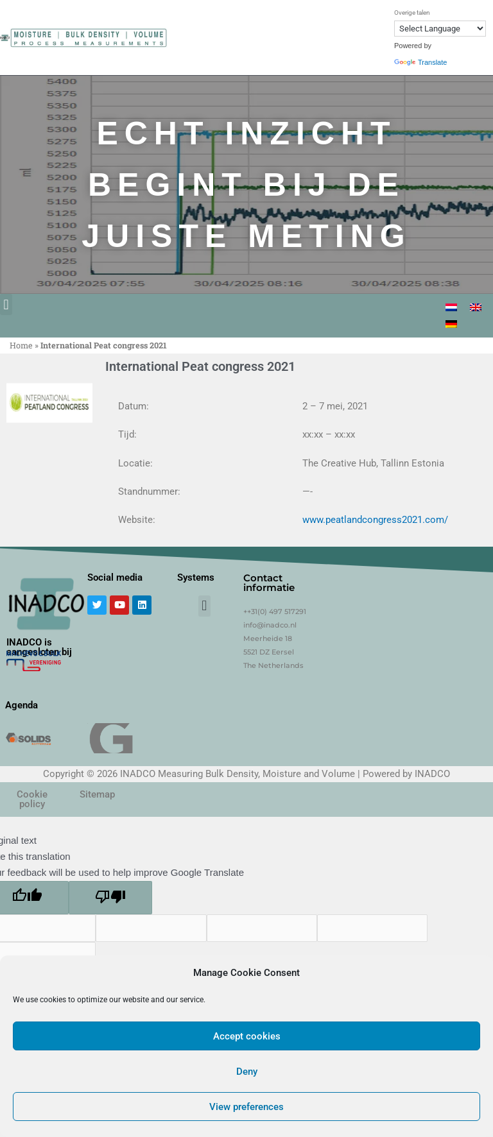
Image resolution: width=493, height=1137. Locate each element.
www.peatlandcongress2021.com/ (375, 520)
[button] (6, 304)
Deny (246, 1071)
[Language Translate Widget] (440, 29)
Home (21, 345)
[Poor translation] (110, 897)
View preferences (246, 1107)
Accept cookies (247, 1036)
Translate (420, 62)
